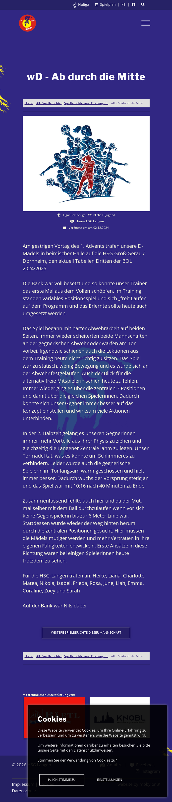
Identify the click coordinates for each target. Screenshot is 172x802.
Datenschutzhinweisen (93, 750)
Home (29, 103)
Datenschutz (24, 791)
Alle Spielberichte (49, 103)
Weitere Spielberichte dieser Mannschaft (86, 632)
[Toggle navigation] (145, 23)
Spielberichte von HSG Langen (86, 103)
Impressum (23, 784)
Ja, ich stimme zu (61, 779)
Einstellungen (109, 779)
